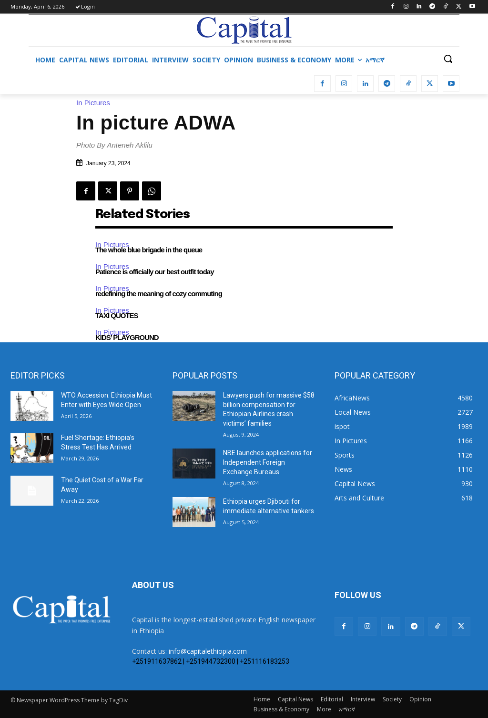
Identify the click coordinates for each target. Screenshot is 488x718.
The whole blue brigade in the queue (148, 250)
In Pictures (95, 102)
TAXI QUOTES (116, 315)
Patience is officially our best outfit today (154, 272)
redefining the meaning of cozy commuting (158, 293)
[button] (448, 58)
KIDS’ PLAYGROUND (127, 337)
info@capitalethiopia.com (208, 651)
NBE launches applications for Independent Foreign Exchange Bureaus (267, 462)
